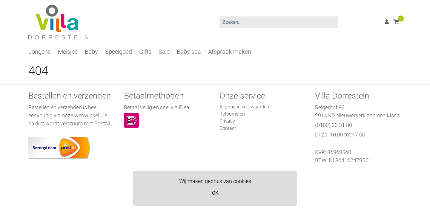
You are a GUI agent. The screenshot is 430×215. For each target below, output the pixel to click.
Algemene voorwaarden (244, 107)
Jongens (39, 51)
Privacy (227, 121)
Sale (164, 51)
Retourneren (232, 114)
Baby (91, 51)
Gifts (145, 51)
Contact (227, 128)
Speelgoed (118, 51)
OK (215, 193)
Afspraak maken (229, 51)
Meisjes (68, 51)
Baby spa (189, 51)
